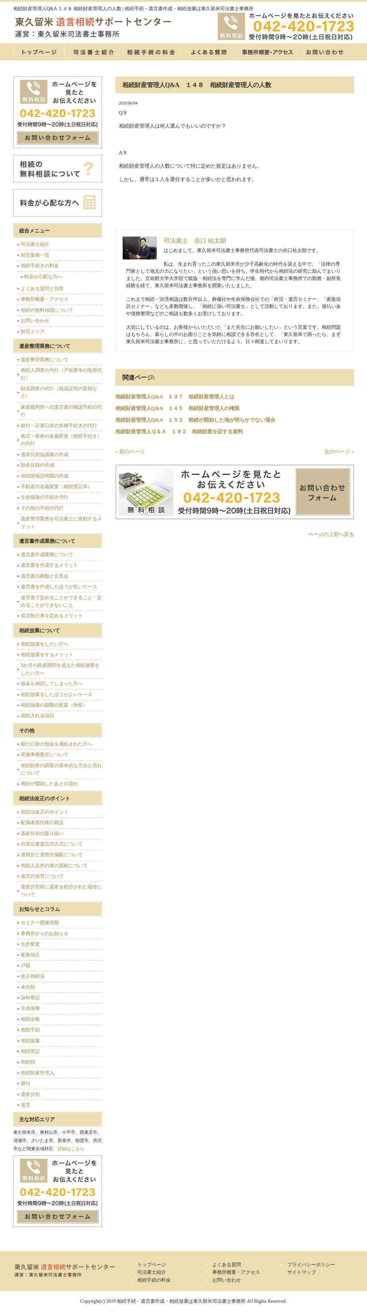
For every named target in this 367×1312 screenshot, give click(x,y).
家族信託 (30, 954)
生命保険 (30, 1008)
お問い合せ (325, 51)
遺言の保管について (42, 876)
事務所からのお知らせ (44, 933)
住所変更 (30, 944)
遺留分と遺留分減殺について (52, 854)
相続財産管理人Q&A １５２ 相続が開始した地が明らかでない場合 (195, 420)
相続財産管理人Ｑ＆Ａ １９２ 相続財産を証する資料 (179, 431)
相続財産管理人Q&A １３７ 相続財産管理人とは (175, 396)
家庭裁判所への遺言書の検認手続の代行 (61, 411)
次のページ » (339, 451)
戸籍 (25, 965)
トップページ (38, 51)
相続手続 (30, 1029)
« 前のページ (130, 451)
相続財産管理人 (37, 1072)
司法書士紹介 (93, 51)
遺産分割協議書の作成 (44, 454)
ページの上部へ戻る (331, 534)
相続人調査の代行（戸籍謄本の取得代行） (61, 374)
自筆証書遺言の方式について (52, 844)
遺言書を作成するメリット (49, 565)
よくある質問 (209, 51)
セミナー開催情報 (40, 922)
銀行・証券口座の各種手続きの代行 (59, 425)
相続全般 (30, 1019)
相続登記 (30, 1051)
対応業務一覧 (35, 255)
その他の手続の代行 (42, 508)
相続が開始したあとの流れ (49, 783)
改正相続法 (33, 976)
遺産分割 (30, 1094)
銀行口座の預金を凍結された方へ (56, 744)
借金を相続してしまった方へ (52, 683)
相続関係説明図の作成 (44, 476)
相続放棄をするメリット (47, 654)
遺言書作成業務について (47, 554)
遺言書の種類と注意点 (44, 576)
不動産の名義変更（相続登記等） (56, 486)
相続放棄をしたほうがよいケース (56, 694)
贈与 (25, 1083)
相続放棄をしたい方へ (44, 644)
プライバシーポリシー (311, 1264)
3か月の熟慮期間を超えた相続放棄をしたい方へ (60, 669)
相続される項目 (37, 715)
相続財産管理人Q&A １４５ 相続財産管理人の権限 (178, 408)
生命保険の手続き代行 (44, 497)
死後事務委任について (44, 754)
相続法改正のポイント (44, 812)
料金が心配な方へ (43, 276)
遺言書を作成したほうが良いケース (59, 586)
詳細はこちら (71, 1148)
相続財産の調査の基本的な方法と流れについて (61, 769)
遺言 (25, 1105)
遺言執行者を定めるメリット (52, 615)
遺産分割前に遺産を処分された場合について (61, 890)
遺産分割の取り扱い (42, 833)
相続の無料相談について (47, 310)
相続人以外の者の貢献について (54, 865)
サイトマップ (301, 1272)
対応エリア (33, 331)
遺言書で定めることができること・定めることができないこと (61, 601)
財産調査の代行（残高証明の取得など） (59, 392)
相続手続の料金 (151, 51)
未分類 (28, 987)
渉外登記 (30, 997)
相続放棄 (30, 1040)
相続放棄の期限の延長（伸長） (54, 705)
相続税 (28, 1061)
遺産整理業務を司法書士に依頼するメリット (61, 522)
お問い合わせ (35, 320)
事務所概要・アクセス (267, 51)
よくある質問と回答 (42, 288)
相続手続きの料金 (40, 265)
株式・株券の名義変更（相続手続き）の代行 (61, 440)
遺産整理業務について (44, 359)
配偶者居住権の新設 (42, 822)
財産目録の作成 (37, 465)
